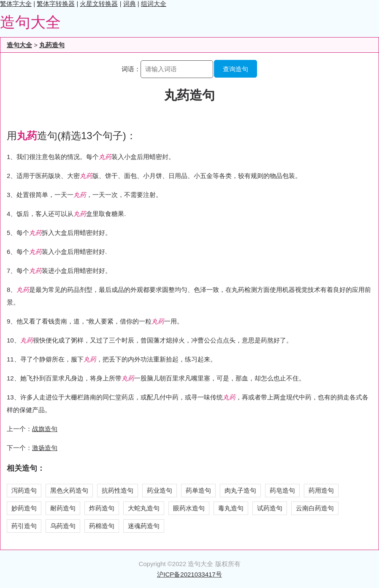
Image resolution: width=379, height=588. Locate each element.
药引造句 (24, 525)
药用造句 (321, 490)
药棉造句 (101, 525)
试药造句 (269, 508)
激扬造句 (44, 447)
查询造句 (235, 69)
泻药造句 (24, 490)
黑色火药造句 (69, 490)
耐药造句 (63, 508)
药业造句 (159, 490)
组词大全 (153, 3)
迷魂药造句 (144, 525)
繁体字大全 (16, 3)
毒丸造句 (231, 508)
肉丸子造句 (240, 490)
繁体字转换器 (56, 3)
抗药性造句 (117, 490)
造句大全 (30, 22)
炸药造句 (101, 508)
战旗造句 (44, 428)
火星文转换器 (99, 3)
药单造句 (198, 490)
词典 (129, 3)
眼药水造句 (189, 508)
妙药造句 (24, 508)
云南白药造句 (315, 508)
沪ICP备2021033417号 (189, 574)
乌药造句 (63, 525)
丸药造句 (52, 45)
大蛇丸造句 (144, 508)
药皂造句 (282, 490)
